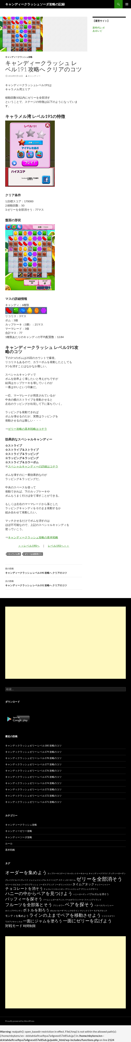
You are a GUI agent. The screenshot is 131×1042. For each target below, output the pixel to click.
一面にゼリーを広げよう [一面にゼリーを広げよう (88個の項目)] (87, 920)
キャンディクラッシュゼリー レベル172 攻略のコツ (33, 795)
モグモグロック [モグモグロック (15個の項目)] (100, 910)
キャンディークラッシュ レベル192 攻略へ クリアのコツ (43, 583)
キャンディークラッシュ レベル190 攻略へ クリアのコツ (43, 570)
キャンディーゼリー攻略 (18, 830)
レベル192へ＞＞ (58, 545)
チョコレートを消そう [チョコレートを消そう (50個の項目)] (24, 888)
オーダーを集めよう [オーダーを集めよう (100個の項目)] (26, 872)
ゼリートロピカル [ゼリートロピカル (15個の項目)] (13, 884)
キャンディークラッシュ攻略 (18, 57)
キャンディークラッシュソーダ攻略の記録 (35, 4)
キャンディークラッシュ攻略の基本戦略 (33, 537)
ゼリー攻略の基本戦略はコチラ (27, 428)
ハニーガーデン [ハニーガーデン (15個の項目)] (79, 894)
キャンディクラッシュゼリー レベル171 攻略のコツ (33, 801)
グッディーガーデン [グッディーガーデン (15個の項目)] (117, 873)
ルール (9, 843)
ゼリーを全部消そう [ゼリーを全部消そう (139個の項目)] (99, 879)
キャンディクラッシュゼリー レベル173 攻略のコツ (33, 789)
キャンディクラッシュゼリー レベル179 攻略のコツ (33, 751)
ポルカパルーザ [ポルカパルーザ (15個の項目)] (56, 910)
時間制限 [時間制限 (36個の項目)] (29, 926)
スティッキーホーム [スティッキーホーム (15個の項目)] (67, 880)
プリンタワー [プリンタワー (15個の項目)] (58, 905)
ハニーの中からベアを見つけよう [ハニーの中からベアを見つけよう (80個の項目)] (39, 893)
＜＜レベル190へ (28, 545)
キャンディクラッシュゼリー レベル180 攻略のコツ (33, 745)
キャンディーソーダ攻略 (18, 837)
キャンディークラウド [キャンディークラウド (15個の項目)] (98, 873)
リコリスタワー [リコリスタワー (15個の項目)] (108, 916)
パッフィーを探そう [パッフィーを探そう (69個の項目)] (23, 898)
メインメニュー (127, 4)
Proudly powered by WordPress (19, 1021)
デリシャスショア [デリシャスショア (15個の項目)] (73, 889)
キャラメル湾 (14, 554)
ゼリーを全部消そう (33, 554)
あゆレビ (97, 30)
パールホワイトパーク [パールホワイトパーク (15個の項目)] (74, 899)
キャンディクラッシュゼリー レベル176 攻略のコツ (33, 770)
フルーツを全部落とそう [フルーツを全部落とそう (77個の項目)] (28, 904)
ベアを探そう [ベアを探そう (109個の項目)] (79, 904)
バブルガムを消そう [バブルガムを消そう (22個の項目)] (98, 894)
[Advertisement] (65, 643)
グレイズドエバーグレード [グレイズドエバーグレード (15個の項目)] (16, 880)
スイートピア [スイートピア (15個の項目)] (52, 880)
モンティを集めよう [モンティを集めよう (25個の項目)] (17, 915)
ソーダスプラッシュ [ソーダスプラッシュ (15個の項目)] (29, 884)
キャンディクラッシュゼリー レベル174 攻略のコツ (33, 783)
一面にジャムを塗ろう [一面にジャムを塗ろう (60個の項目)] (42, 920)
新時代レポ (99, 27)
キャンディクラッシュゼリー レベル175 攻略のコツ (33, 776)
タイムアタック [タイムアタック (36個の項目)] (83, 884)
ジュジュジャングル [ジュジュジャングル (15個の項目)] (37, 880)
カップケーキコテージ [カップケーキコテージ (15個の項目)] (57, 873)
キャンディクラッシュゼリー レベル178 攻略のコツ (33, 758)
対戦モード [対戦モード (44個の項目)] (14, 926)
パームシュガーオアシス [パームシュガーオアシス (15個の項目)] (53, 899)
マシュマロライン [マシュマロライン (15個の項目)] (71, 910)
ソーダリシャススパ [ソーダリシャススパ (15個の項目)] (63, 884)
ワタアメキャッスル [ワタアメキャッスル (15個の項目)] (13, 921)
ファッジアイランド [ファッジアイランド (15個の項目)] (92, 899)
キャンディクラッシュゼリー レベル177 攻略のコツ (33, 764)
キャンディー (34, 76)
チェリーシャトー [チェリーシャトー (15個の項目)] (102, 884)
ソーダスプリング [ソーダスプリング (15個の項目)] (46, 884)
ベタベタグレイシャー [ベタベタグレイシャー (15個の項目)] (104, 905)
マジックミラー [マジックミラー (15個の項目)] (86, 910)
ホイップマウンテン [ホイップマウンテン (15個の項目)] (13, 910)
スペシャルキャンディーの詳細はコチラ (33, 466)
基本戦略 (10, 849)
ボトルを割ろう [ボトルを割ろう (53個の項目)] (36, 910)
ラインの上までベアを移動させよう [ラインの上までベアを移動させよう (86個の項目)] (65, 915)
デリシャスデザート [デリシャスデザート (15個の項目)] (89, 889)
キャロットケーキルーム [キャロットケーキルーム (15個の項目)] (77, 873)
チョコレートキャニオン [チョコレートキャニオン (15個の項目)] (54, 889)
